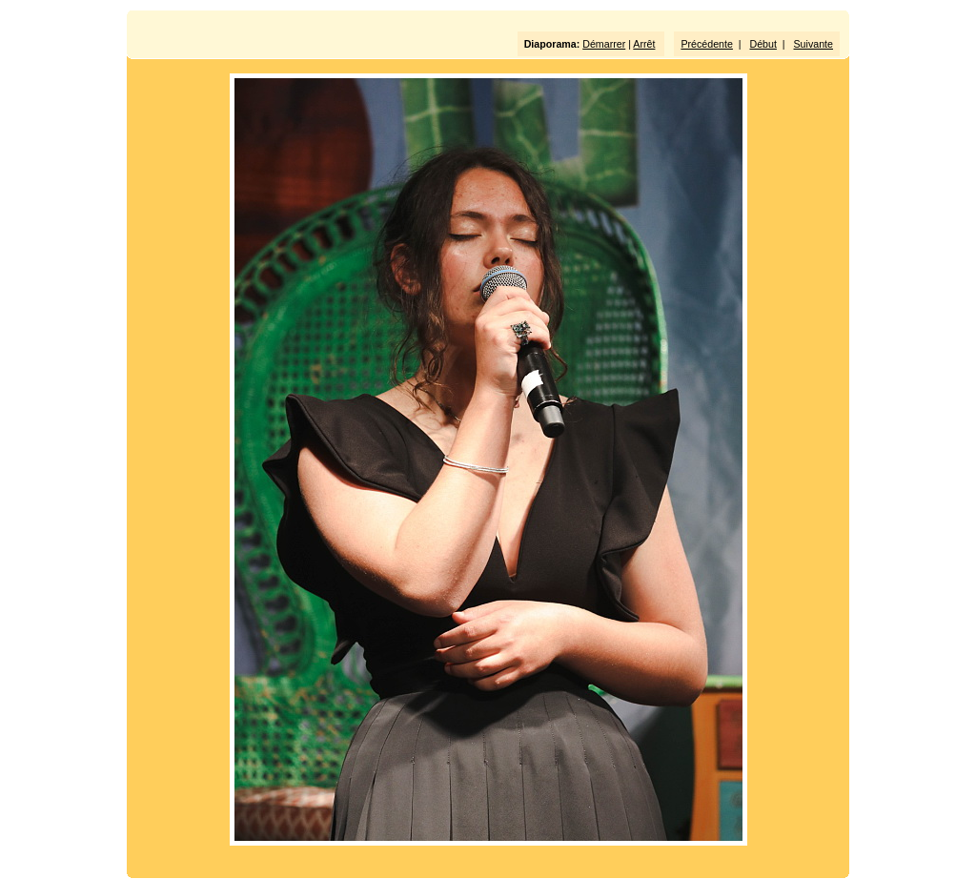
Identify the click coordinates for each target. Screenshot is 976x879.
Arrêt (644, 44)
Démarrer (603, 44)
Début (763, 44)
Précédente (707, 44)
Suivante (813, 44)
